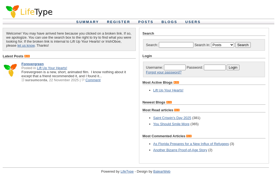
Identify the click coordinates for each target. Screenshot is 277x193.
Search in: (214, 45)
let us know (26, 45)
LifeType (127, 171)
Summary (87, 22)
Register (118, 22)
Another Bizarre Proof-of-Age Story (180, 150)
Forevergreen (32, 64)
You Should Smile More (171, 124)
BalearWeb (161, 171)
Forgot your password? (164, 72)
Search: (169, 45)
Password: (206, 67)
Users (193, 22)
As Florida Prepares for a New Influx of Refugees (191, 144)
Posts (146, 22)
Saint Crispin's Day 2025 (172, 118)
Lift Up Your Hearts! (52, 68)
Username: (166, 67)
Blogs (169, 22)
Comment (92, 80)
